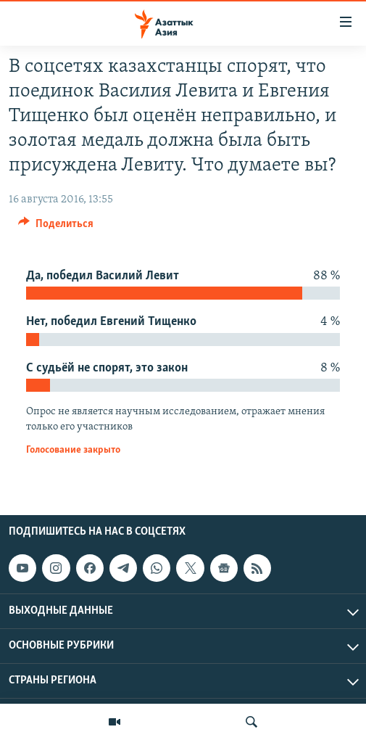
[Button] (55, 227)
